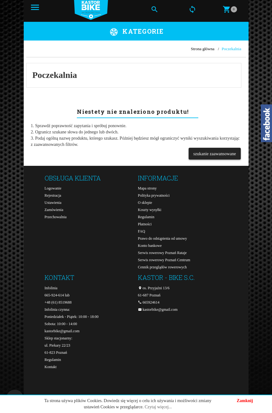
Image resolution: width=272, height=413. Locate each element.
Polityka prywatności (154, 195)
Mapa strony (147, 188)
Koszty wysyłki (149, 210)
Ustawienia (53, 202)
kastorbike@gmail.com (62, 331)
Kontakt (51, 367)
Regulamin (146, 217)
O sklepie (145, 202)
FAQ (141, 231)
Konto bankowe (150, 245)
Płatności (145, 224)
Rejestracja (53, 195)
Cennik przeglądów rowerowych (162, 267)
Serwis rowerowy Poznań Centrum (164, 260)
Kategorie (143, 31)
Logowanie (53, 188)
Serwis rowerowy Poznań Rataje (162, 253)
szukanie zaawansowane (214, 153)
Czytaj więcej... (158, 407)
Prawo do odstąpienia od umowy (162, 238)
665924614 (149, 302)
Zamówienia (54, 210)
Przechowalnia (56, 217)
